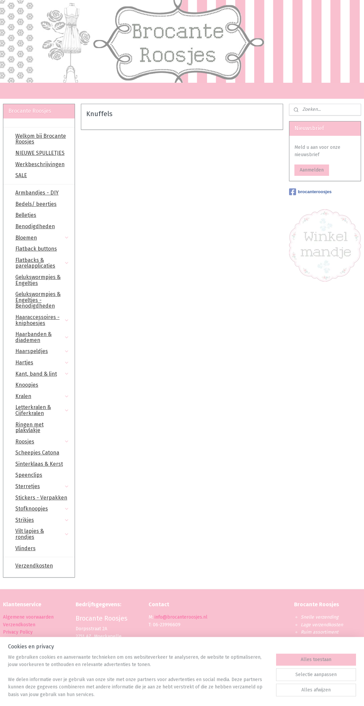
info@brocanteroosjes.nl (181, 617)
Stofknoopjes (42, 508)
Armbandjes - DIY (37, 193)
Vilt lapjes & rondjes (42, 534)
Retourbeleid (17, 654)
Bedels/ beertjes (36, 204)
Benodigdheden (35, 226)
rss (175, 694)
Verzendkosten (34, 566)
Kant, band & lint (42, 374)
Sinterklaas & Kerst (39, 464)
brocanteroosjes (310, 192)
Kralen (42, 396)
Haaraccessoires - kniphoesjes (42, 320)
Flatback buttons (36, 249)
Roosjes (42, 441)
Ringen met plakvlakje (29, 427)
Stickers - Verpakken (41, 497)
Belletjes (25, 215)
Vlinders (25, 548)
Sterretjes (42, 486)
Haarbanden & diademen (42, 337)
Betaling (12, 639)
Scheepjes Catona (37, 452)
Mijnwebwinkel (254, 694)
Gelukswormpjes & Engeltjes (38, 280)
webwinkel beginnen (199, 694)
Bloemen (42, 238)
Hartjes (42, 362)
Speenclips (28, 475)
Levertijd (12, 647)
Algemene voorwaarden (28, 617)
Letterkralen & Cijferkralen (42, 410)
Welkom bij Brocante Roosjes (40, 139)
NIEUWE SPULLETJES (40, 153)
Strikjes (42, 520)
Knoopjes (26, 385)
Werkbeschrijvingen (40, 164)
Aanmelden (312, 170)
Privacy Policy (18, 632)
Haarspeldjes (42, 351)
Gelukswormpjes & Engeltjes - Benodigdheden (38, 300)
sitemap (163, 694)
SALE (21, 175)
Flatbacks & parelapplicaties (42, 263)
